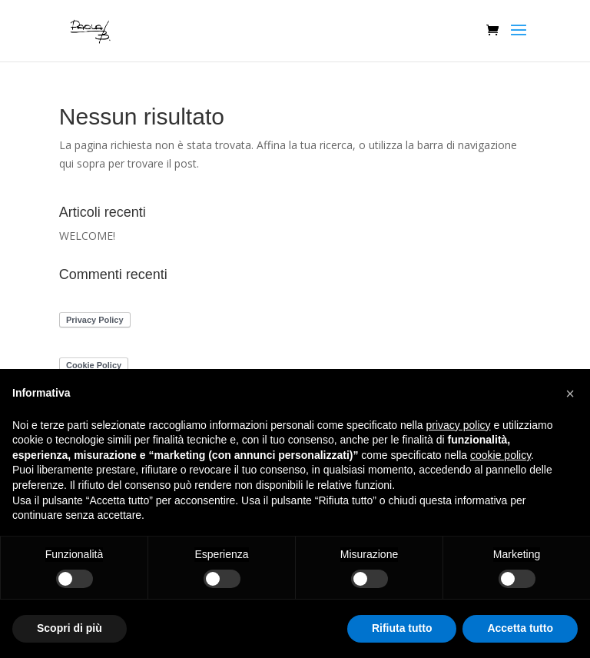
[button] (570, 393)
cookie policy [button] (500, 455)
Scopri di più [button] (69, 628)
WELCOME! (87, 235)
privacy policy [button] (458, 425)
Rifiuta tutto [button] (402, 628)
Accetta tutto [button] (520, 628)
